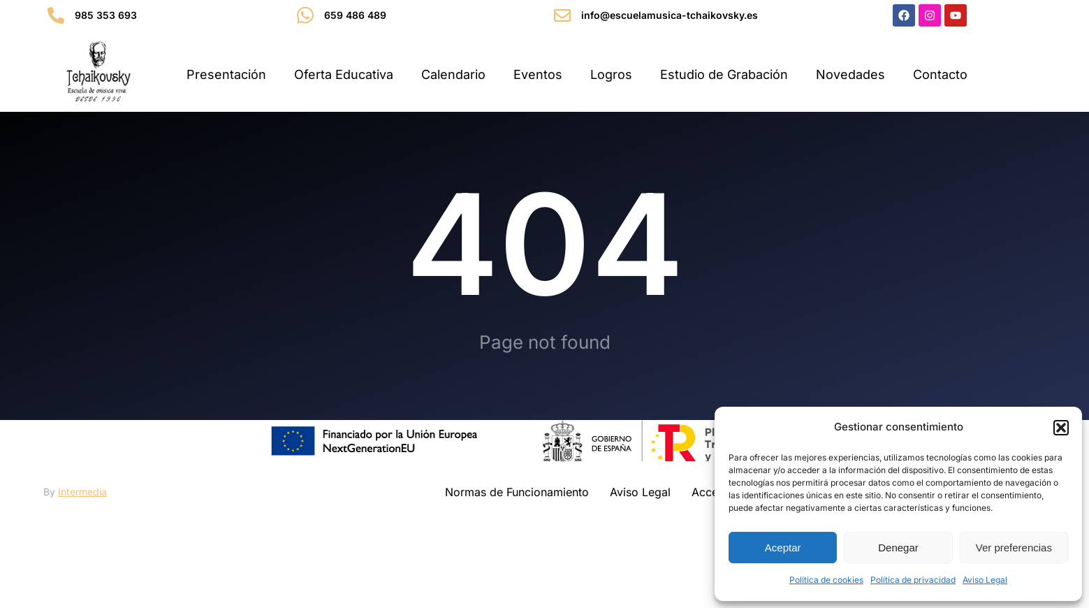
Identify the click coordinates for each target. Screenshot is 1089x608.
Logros (611, 74)
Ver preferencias (1014, 547)
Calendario (453, 74)
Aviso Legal (985, 579)
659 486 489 (355, 15)
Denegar (898, 547)
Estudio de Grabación (724, 74)
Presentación (226, 74)
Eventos (537, 74)
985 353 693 (106, 15)
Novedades (850, 74)
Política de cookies (826, 579)
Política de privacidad (913, 579)
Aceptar (783, 547)
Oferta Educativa (343, 74)
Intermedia (82, 534)
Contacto (940, 74)
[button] (1061, 428)
